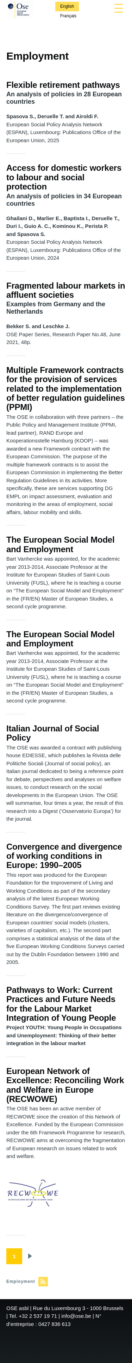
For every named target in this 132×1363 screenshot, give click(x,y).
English (67, 6)
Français (68, 15)
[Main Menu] (118, 8)
